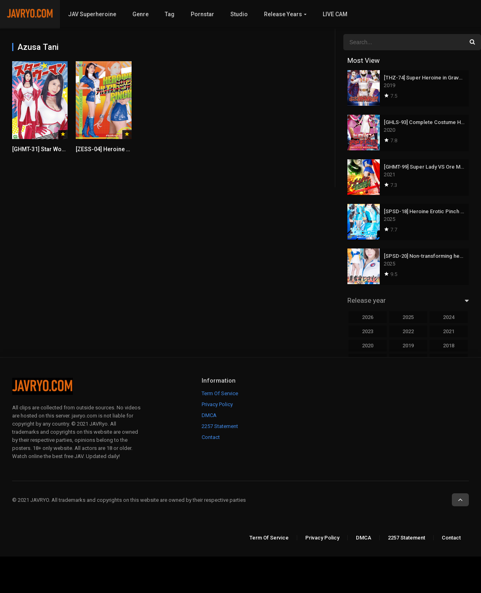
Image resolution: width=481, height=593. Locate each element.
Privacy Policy (217, 404)
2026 (367, 317)
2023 (367, 331)
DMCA (209, 415)
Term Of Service (220, 393)
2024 (448, 317)
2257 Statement (220, 426)
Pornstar (202, 14)
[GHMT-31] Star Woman (42, 149)
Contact (211, 437)
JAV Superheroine (92, 14)
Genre (140, 14)
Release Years (283, 14)
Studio (239, 14)
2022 (408, 331)
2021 (448, 331)
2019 (408, 346)
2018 (448, 346)
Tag (170, 14)
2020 (367, 346)
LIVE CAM (335, 14)
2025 (408, 317)
